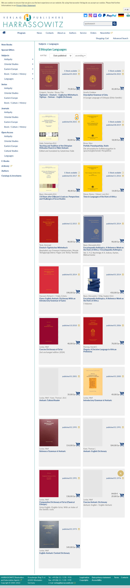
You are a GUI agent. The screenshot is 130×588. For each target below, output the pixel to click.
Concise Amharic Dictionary (95, 502)
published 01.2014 (113, 224)
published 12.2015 (69, 224)
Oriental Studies (11, 64)
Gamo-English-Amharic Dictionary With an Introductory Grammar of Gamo (57, 299)
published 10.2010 (69, 325)
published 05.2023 (69, 74)
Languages (9, 79)
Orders (93, 33)
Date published (59, 55)
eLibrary (5, 166)
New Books (6, 44)
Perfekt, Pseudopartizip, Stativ (96, 146)
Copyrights (84, 580)
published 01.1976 (113, 478)
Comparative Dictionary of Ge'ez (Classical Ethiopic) (56, 503)
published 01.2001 (69, 376)
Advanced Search (120, 38)
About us (61, 33)
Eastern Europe (11, 69)
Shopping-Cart (102, 38)
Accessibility (97, 580)
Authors (72, 33)
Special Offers (7, 50)
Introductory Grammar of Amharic (97, 400)
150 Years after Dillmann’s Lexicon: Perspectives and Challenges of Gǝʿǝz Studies (59, 198)
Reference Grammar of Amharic (52, 451)
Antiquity (8, 59)
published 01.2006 (113, 325)
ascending (80, 55)
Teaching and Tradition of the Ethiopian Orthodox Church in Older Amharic (55, 147)
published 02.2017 (69, 176)
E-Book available (70, 71)
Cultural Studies (11, 151)
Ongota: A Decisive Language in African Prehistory (99, 350)
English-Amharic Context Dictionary (54, 553)
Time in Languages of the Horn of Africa (99, 197)
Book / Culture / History (15, 74)
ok (127, 9)
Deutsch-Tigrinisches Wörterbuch (53, 247)
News (39, 33)
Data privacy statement (101, 577)
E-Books (5, 161)
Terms (116, 577)
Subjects (42, 44)
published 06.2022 (113, 74)
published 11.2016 (113, 176)
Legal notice (84, 577)
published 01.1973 (69, 529)
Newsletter (105, 33)
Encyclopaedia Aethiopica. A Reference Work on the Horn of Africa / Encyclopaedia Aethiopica (103, 248)
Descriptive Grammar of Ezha (95, 95)
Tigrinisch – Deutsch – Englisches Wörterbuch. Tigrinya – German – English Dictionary (58, 96)
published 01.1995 (69, 427)
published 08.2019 (113, 125)
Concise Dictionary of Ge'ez (50, 349)
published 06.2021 (69, 122)
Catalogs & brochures (11, 175)
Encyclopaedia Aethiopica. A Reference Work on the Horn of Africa (103, 299)
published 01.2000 (113, 376)
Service (83, 33)
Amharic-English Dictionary (95, 451)
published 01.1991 (113, 427)
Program (21, 33)
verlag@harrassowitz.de (63, 583)
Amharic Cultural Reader (49, 400)
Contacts (50, 33)
